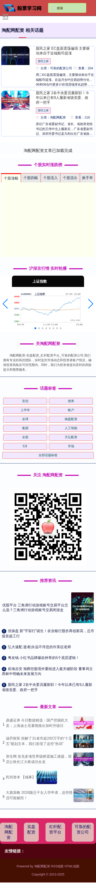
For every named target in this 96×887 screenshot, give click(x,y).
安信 (25, 401)
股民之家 (43, 61)
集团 (25, 428)
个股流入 (50, 178)
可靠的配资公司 (83, 829)
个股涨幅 (11, 178)
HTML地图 (71, 866)
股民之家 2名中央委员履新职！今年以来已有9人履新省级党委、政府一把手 (62, 97)
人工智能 (71, 428)
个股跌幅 (30, 178)
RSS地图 (57, 866)
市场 (71, 446)
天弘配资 (71, 437)
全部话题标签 (48, 455)
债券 (71, 401)
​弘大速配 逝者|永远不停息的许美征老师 (39, 647)
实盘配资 (31, 829)
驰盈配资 (71, 419)
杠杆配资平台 (55, 829)
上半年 (25, 410)
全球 (25, 419)
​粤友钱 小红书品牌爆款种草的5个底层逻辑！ (43, 658)
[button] (5, 304)
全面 (25, 437)
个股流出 (70, 178)
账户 (71, 410)
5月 (25, 446)
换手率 (87, 178)
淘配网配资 (9, 832)
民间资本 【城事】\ (21, 777)
